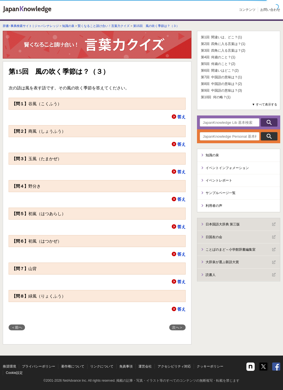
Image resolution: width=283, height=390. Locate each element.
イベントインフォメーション (227, 168)
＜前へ (16, 327)
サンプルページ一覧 (221, 193)
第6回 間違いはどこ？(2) (220, 70)
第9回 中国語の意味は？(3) (221, 90)
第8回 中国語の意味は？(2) (221, 84)
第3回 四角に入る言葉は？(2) (223, 50)
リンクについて (101, 366)
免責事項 (126, 366)
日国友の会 (241, 237)
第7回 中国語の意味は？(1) (221, 77)
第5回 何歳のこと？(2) (218, 64)
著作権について (72, 366)
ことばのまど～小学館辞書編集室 (241, 249)
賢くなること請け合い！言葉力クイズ (104, 25)
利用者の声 (214, 206)
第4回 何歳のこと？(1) (218, 57)
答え (181, 116)
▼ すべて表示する (264, 104)
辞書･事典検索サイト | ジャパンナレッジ (31, 25)
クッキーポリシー (210, 366)
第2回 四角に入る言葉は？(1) (223, 44)
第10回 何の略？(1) (216, 97)
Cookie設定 (14, 373)
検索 (269, 122)
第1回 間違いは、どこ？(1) (221, 37)
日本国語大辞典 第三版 (241, 224)
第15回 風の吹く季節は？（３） (156, 25)
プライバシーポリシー (38, 366)
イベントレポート (219, 180)
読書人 (241, 274)
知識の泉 (68, 25)
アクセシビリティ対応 (174, 366)
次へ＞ (177, 327)
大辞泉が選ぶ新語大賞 (241, 262)
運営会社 (145, 366)
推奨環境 (9, 366)
